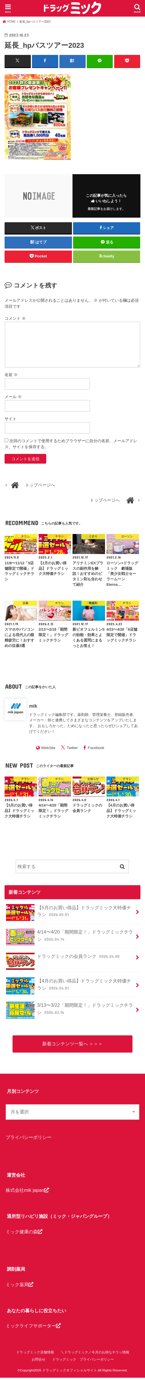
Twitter (72, 747)
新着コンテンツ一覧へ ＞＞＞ (72, 1045)
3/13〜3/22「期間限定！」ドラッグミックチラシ (69, 1009)
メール (13, 396)
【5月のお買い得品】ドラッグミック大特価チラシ (68, 912)
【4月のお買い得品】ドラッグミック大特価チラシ (68, 985)
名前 (11, 374)
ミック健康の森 (24, 1233)
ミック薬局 (19, 1286)
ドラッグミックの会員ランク (63, 958)
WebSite (48, 747)
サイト (11, 418)
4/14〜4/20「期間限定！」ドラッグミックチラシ (69, 936)
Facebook (96, 747)
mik (33, 705)
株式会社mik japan (27, 1192)
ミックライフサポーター (33, 1328)
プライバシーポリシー (28, 1139)
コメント (15, 318)
